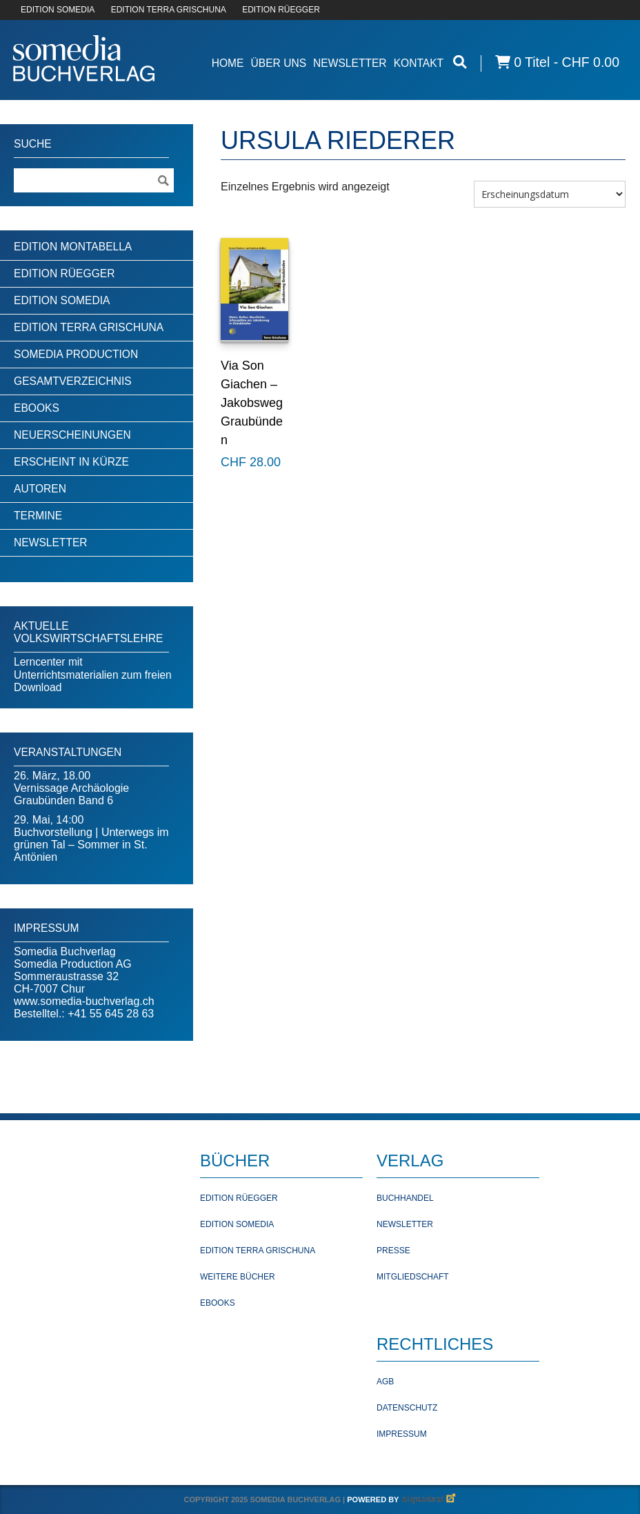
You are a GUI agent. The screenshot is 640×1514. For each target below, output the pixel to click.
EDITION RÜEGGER (281, 9)
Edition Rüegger (64, 273)
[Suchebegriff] (94, 180)
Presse (393, 1250)
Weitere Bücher (237, 1277)
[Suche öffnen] (460, 62)
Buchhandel (405, 1198)
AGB (385, 1381)
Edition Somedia (62, 300)
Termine (38, 515)
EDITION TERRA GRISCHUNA (168, 9)
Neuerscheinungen (72, 435)
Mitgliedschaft (413, 1277)
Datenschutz (407, 1408)
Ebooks (36, 408)
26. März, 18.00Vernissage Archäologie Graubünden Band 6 (71, 788)
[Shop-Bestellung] (550, 194)
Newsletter (350, 63)
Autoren (40, 489)
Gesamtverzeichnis (73, 381)
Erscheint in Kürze (71, 462)
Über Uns (278, 63)
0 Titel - (557, 62)
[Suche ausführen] (162, 180)
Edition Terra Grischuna (88, 327)
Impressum (402, 1434)
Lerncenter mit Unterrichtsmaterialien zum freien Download (93, 674)
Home (228, 63)
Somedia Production (76, 354)
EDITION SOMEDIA (57, 9)
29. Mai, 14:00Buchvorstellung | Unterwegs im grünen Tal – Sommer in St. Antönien (91, 838)
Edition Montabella (73, 246)
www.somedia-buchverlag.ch (84, 1001)
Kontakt (419, 63)
